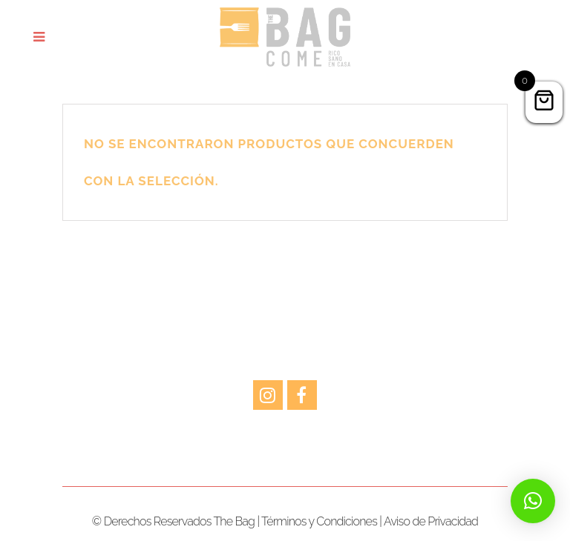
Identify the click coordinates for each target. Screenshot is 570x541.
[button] (533, 501)
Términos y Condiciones (319, 521)
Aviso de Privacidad (431, 521)
